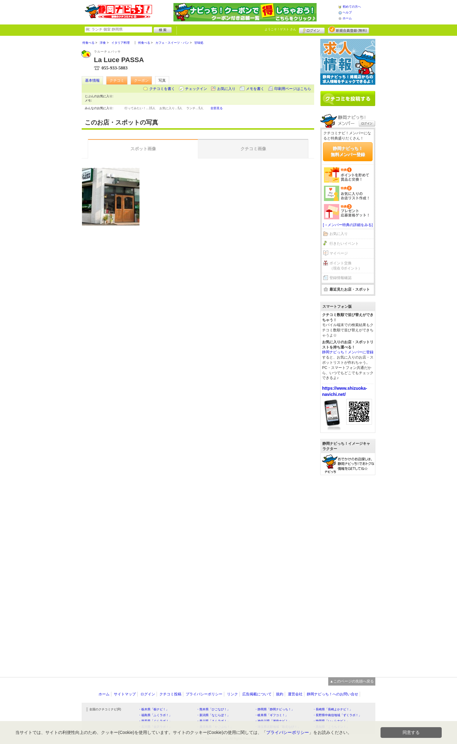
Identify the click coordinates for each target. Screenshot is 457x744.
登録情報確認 (340, 278)
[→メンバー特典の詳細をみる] (348, 225)
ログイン (312, 30)
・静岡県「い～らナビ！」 (331, 721)
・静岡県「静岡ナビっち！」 (274, 709)
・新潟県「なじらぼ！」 (213, 715)
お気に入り (226, 89)
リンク (232, 694)
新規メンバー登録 (348, 30)
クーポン (141, 80)
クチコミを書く (162, 89)
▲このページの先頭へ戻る (352, 681)
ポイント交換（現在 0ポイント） (345, 265)
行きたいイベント (344, 243)
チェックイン (196, 89)
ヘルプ (347, 12)
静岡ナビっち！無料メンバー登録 (348, 151)
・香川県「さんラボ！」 (213, 721)
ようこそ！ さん (280, 29)
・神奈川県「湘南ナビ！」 (273, 721)
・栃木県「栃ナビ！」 (153, 709)
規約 (279, 694)
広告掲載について (257, 694)
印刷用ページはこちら (292, 89)
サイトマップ (125, 694)
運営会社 (295, 694)
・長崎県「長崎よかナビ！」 (332, 709)
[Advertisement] (347, 573)
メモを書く (255, 89)
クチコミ (117, 80)
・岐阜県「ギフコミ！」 (271, 715)
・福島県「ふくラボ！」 (155, 715)
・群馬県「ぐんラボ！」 (155, 721)
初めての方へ (352, 6)
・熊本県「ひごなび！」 (213, 709)
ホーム (347, 18)
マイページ (338, 253)
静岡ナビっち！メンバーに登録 (347, 352)
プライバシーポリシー (204, 694)
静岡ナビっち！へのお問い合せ (332, 694)
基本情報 (92, 80)
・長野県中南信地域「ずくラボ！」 (337, 715)
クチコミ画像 (253, 148)
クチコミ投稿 (170, 694)
